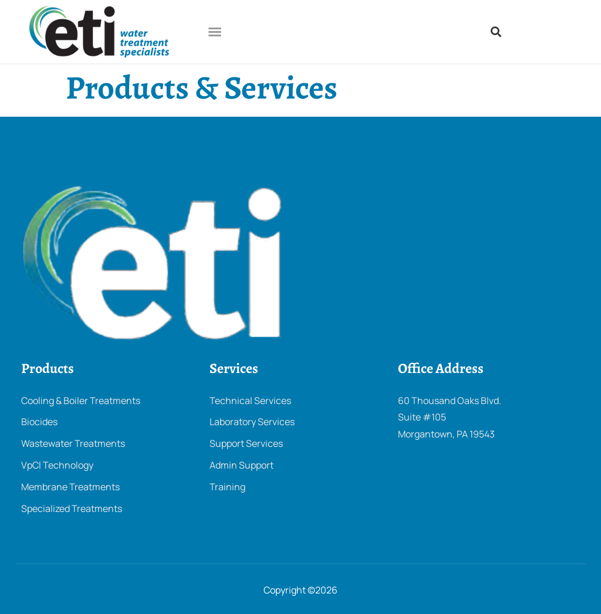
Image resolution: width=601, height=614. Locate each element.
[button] (214, 31)
